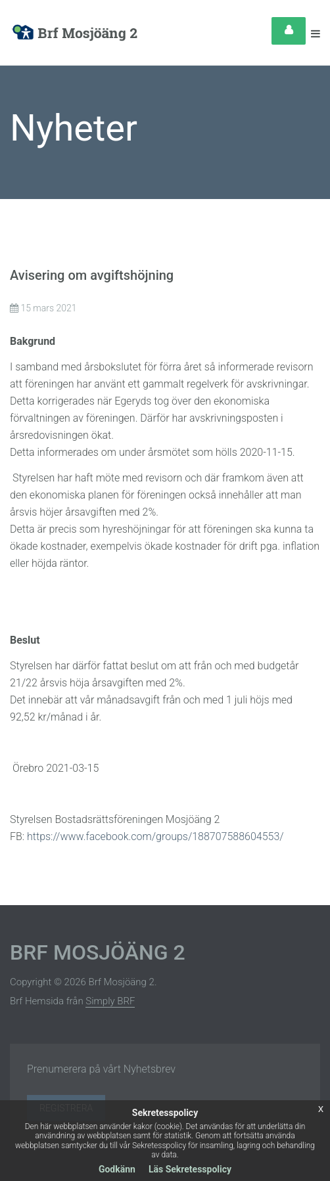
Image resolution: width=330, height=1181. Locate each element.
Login (288, 31)
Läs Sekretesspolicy (190, 1169)
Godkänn (117, 1169)
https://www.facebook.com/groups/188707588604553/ (155, 836)
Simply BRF (110, 1001)
